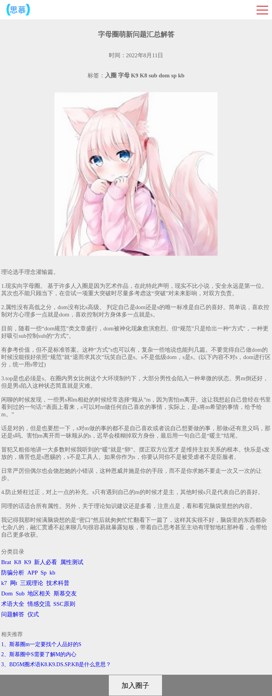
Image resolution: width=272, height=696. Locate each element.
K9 (27, 562)
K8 (17, 562)
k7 (4, 583)
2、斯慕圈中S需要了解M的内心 (38, 654)
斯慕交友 (65, 593)
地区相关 (39, 593)
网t (13, 583)
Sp (44, 572)
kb (52, 572)
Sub (20, 593)
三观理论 (31, 583)
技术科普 (57, 583)
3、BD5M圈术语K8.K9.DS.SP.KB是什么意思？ (56, 664)
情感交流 (39, 604)
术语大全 (12, 604)
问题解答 (12, 614)
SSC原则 (64, 604)
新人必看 (45, 562)
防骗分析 (12, 572)
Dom (7, 593)
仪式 (33, 614)
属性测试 (71, 562)
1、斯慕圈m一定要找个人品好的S (41, 644)
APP (32, 572)
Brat (6, 562)
